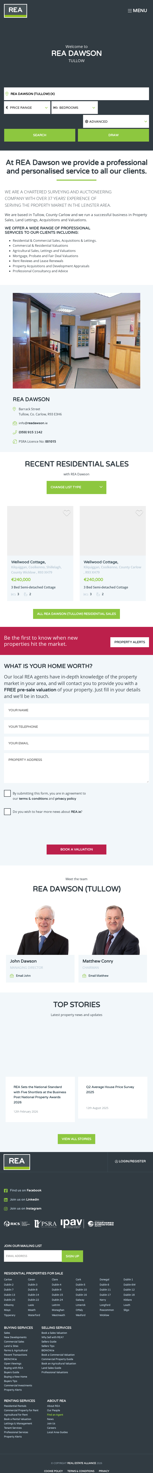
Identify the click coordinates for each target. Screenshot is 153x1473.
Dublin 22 (33, 1285)
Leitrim (56, 1290)
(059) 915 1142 (30, 419)
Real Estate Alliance (81, 1448)
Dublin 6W (129, 1269)
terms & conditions (33, 784)
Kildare (128, 1285)
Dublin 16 (81, 1280)
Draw (113, 122)
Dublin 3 (32, 1269)
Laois (31, 1290)
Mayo (7, 1295)
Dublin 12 (129, 1275)
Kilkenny (9, 1290)
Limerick (80, 1290)
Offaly (79, 1295)
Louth (127, 1290)
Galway (80, 1285)
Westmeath (58, 1300)
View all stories (76, 1124)
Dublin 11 (105, 1275)
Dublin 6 (104, 1269)
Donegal (104, 1265)
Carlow (8, 1265)
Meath (31, 1295)
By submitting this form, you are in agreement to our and (49, 782)
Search (39, 122)
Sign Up (73, 1242)
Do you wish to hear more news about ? (47, 797)
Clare (55, 1265)
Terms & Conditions (80, 1456)
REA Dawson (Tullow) (33, 94)
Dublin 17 (105, 1280)
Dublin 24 (57, 1285)
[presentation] (34, 811)
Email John (23, 961)
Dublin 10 (81, 1275)
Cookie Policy (53, 1456)
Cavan (31, 1265)
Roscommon (107, 1295)
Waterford (34, 1300)
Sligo (126, 1295)
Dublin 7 (9, 1275)
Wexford (80, 1300)
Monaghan (58, 1295)
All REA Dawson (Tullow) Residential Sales (76, 600)
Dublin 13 (9, 1280)
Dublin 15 (57, 1280)
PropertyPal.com (91, 1463)
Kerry (103, 1285)
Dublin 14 (33, 1280)
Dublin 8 (32, 1275)
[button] (124, 107)
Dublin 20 (9, 1285)
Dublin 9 (56, 1275)
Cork (78, 1265)
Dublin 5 (80, 1269)
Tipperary (9, 1300)
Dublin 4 (56, 1269)
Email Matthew (98, 961)
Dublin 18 (129, 1280)
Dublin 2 (9, 1269)
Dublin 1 (128, 1265)
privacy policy (65, 784)
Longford (105, 1290)
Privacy (104, 1456)
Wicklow (104, 1300)
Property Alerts (129, 627)
